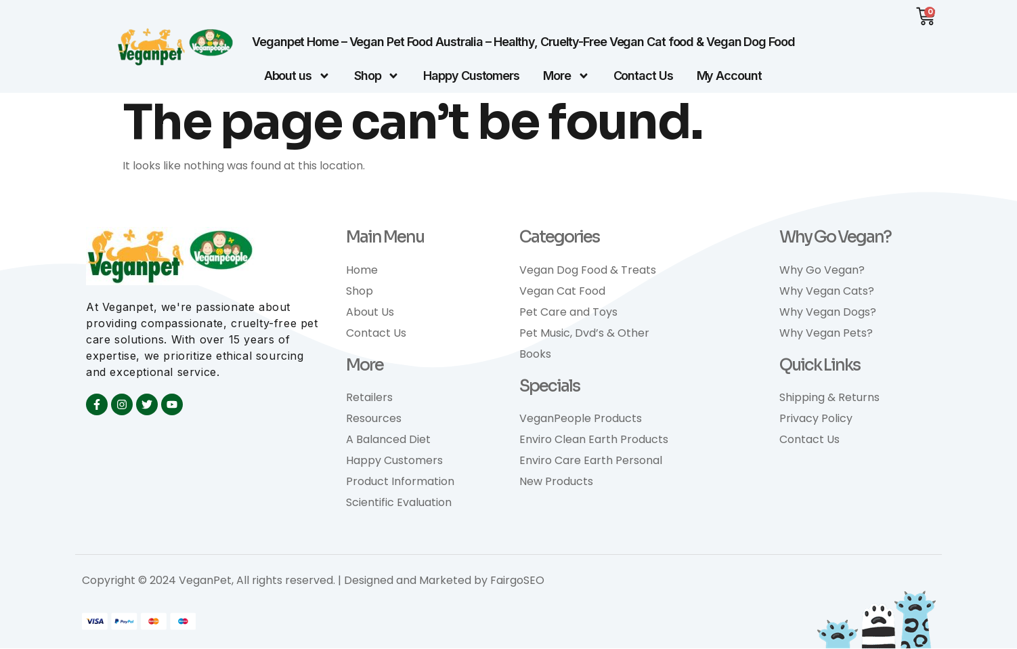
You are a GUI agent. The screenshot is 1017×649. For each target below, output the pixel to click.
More (566, 76)
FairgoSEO (517, 581)
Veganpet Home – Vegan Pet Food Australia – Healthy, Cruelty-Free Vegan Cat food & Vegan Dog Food (523, 42)
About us (297, 76)
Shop (377, 76)
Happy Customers (471, 76)
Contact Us (643, 76)
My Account (729, 76)
